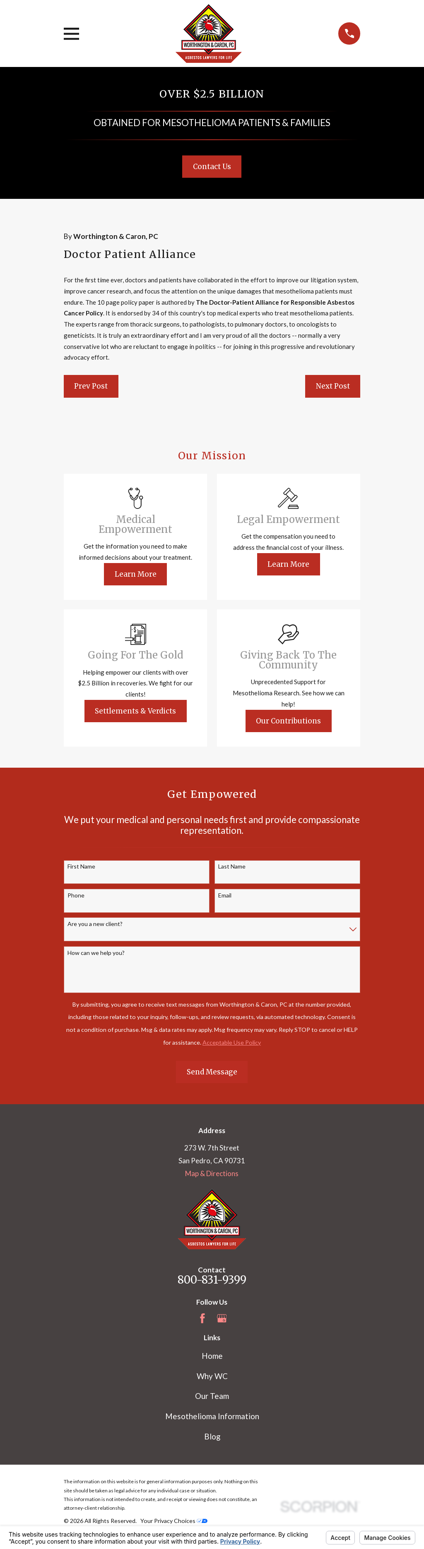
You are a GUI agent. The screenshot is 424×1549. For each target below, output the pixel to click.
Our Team (212, 1396)
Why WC (212, 1376)
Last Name (232, 866)
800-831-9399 (212, 1279)
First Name (81, 866)
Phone (75, 895)
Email (224, 895)
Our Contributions (288, 721)
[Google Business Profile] (222, 1318)
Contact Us (212, 166)
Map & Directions (211, 1173)
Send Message (212, 1071)
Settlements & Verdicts (135, 711)
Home (212, 1355)
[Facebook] (202, 1318)
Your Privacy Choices (173, 1520)
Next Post (333, 386)
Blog (212, 1436)
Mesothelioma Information (212, 1416)
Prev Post (91, 386)
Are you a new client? (95, 924)
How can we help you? (96, 953)
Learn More (136, 574)
